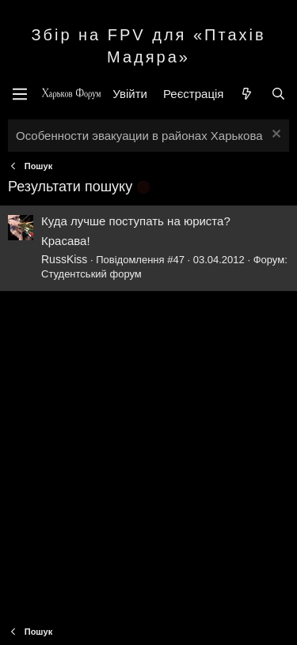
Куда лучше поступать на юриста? (135, 221)
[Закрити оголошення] (274, 135)
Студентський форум (91, 274)
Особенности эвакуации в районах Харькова (139, 135)
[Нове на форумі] (246, 93)
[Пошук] (278, 93)
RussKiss (64, 259)
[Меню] (19, 94)
